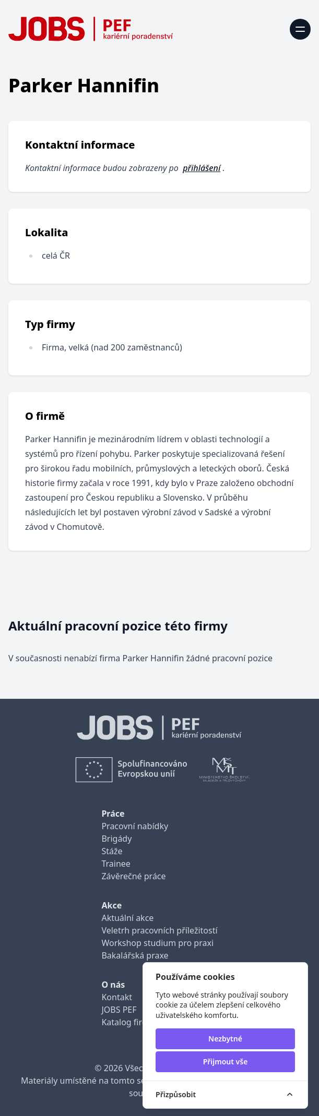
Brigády (116, 838)
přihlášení (201, 168)
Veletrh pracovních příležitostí (159, 930)
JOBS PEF (118, 1009)
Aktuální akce (127, 918)
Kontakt (116, 997)
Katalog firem (127, 1022)
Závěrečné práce (133, 876)
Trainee (115, 863)
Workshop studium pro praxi (157, 943)
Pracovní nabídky (134, 826)
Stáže (111, 851)
